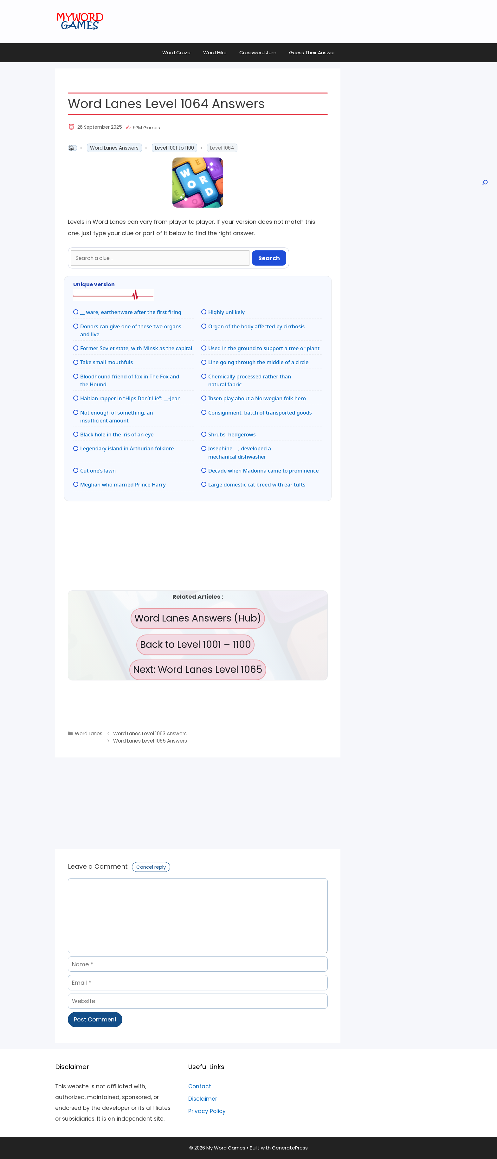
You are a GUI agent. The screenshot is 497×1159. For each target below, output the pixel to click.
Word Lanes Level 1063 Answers (150, 733)
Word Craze (176, 52)
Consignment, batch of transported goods (260, 412)
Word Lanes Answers (114, 148)
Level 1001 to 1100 (174, 148)
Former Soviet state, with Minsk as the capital (136, 348)
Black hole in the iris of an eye (117, 434)
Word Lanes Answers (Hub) (197, 618)
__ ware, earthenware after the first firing (130, 312)
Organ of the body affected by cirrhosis (256, 326)
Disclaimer (202, 1099)
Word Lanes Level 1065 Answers (150, 740)
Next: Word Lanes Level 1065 (197, 669)
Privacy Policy (207, 1111)
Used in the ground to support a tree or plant (264, 348)
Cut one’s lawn (98, 470)
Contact (199, 1086)
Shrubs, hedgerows (232, 434)
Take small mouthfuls (106, 362)
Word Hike (215, 52)
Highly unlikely (226, 312)
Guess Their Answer (312, 52)
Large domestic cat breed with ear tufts (256, 484)
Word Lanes (88, 733)
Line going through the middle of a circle (258, 362)
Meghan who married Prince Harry (123, 484)
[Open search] (484, 182)
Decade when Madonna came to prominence (263, 470)
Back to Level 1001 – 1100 (195, 644)
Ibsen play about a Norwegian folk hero (257, 398)
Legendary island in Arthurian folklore (127, 448)
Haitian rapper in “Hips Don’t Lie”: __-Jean (130, 398)
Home (72, 148)
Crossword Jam (257, 52)
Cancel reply (151, 867)
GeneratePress (290, 1147)
